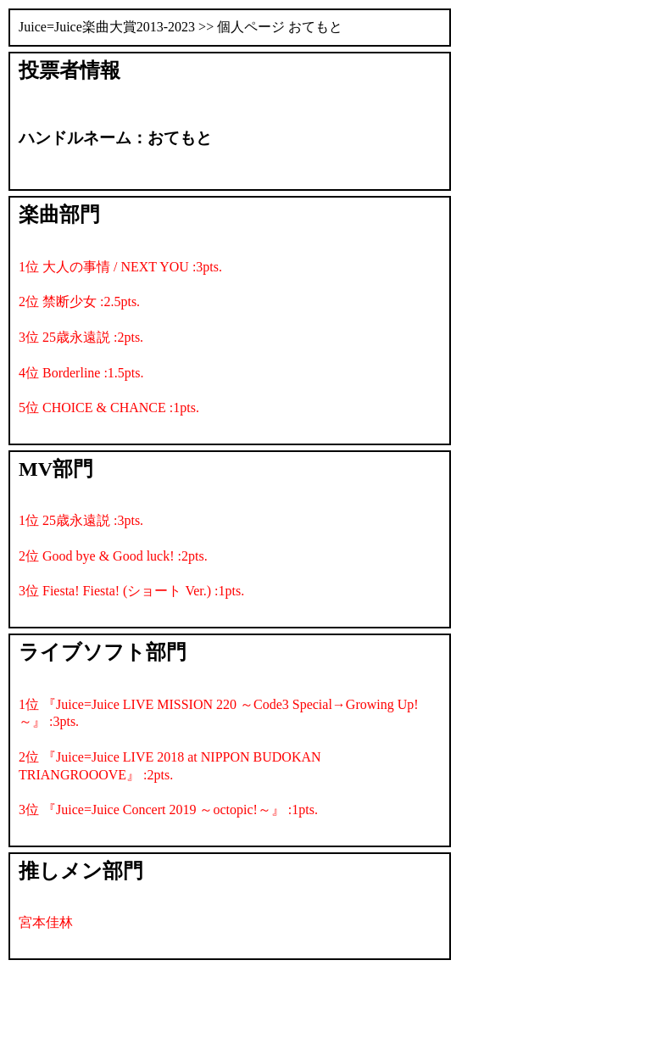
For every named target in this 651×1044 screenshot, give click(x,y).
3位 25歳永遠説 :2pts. (81, 337)
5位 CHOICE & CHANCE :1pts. (109, 407)
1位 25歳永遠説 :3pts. (81, 520)
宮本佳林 (46, 922)
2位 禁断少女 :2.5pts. (79, 301)
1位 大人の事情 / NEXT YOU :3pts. (120, 267)
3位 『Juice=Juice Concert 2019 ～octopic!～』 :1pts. (168, 809)
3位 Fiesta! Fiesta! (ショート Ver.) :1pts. (131, 590)
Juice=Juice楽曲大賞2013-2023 (107, 27)
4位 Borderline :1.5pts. (81, 373)
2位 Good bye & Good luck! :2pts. (113, 556)
